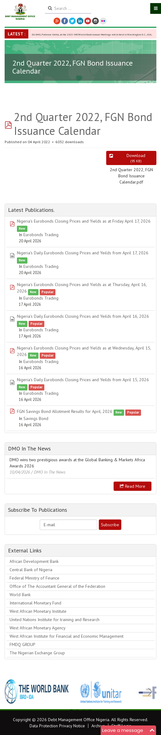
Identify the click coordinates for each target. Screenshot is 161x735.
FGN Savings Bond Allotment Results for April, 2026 (64, 411)
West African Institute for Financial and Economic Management (66, 636)
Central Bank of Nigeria (31, 569)
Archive (98, 726)
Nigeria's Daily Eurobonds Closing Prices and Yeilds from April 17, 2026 (82, 253)
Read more (132, 486)
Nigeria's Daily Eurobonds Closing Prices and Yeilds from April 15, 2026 (83, 379)
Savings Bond (35, 418)
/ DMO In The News (48, 472)
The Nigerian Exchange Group (37, 653)
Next (148, 692)
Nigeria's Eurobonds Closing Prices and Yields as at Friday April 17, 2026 (84, 221)
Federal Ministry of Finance (34, 578)
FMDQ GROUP (22, 644)
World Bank (20, 594)
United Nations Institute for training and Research (54, 619)
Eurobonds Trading (40, 234)
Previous (13, 692)
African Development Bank (34, 561)
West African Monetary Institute (38, 611)
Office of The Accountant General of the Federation (57, 586)
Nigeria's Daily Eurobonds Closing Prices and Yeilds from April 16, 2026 (83, 316)
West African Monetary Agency (38, 628)
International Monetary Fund (35, 603)
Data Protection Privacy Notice (57, 726)
